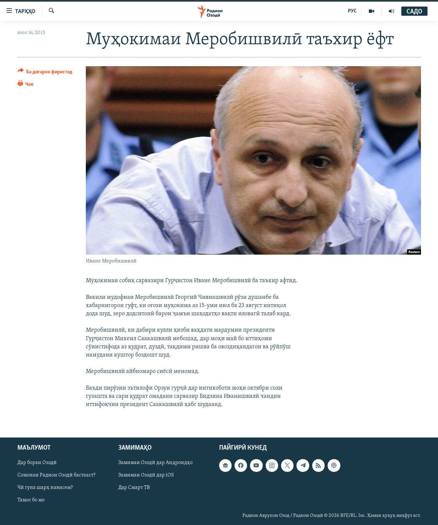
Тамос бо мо (31, 500)
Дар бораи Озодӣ (37, 463)
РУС (352, 11)
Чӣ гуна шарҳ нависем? (45, 488)
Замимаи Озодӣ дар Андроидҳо (155, 463)
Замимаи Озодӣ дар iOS (146, 475)
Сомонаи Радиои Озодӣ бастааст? (56, 475)
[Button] (45, 73)
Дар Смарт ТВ (134, 488)
